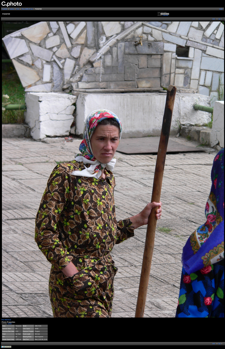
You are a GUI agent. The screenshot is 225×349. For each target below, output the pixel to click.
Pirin (17, 9)
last (219, 19)
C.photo (4, 9)
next (213, 19)
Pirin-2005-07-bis (27, 9)
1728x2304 (165, 15)
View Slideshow (6, 319)
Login (221, 9)
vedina (12, 9)
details (10, 323)
